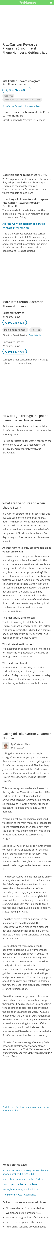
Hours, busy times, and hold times (21, 1189)
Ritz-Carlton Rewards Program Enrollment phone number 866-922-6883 (25, 1172)
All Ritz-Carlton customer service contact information (23, 226)
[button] (51, 2)
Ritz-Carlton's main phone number (21, 106)
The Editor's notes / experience (19, 1194)
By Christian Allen (20, 744)
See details (35, 335)
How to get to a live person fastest (20, 1184)
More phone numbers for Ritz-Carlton (22, 1179)
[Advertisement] (27, 147)
